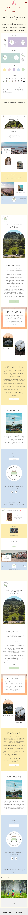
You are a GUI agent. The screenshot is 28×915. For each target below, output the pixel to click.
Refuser (20, 912)
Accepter (15, 912)
